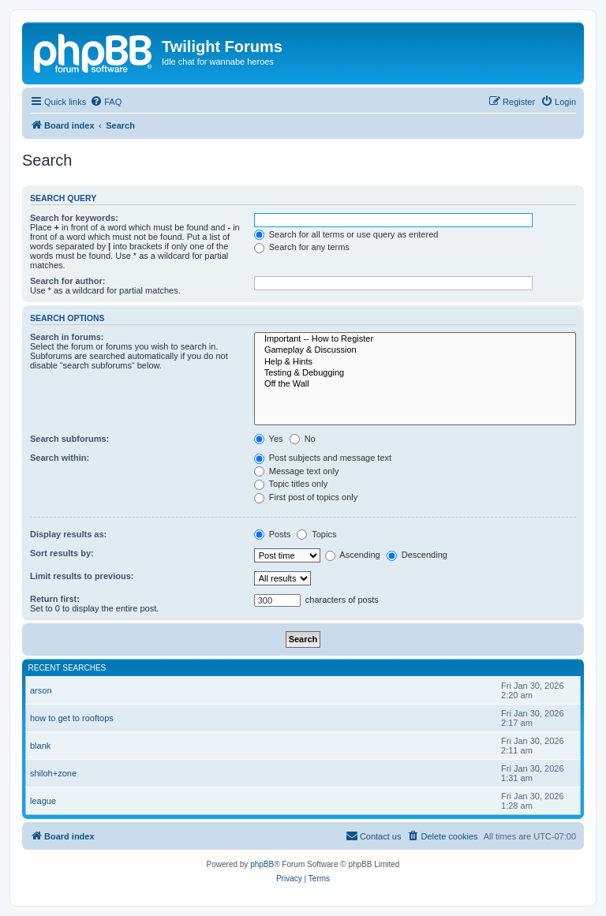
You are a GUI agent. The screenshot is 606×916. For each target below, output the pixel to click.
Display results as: (68, 534)
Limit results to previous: (81, 576)
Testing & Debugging (415, 373)
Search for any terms (302, 247)
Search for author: (67, 281)
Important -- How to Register (415, 339)
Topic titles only (290, 483)
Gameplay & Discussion (415, 350)
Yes (268, 438)
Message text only (296, 471)
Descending (417, 554)
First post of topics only (306, 497)
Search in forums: (67, 337)
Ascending (352, 554)
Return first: (55, 599)
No (303, 438)
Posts (272, 534)
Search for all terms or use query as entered (346, 234)
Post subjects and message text (322, 457)
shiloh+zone (53, 773)
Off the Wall (415, 384)
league (43, 801)
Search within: (59, 457)
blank (40, 745)
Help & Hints (415, 362)
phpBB (262, 864)
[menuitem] (106, 101)
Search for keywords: (74, 217)
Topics (316, 534)
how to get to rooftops (72, 718)
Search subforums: (69, 438)
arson (41, 690)
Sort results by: (62, 553)
